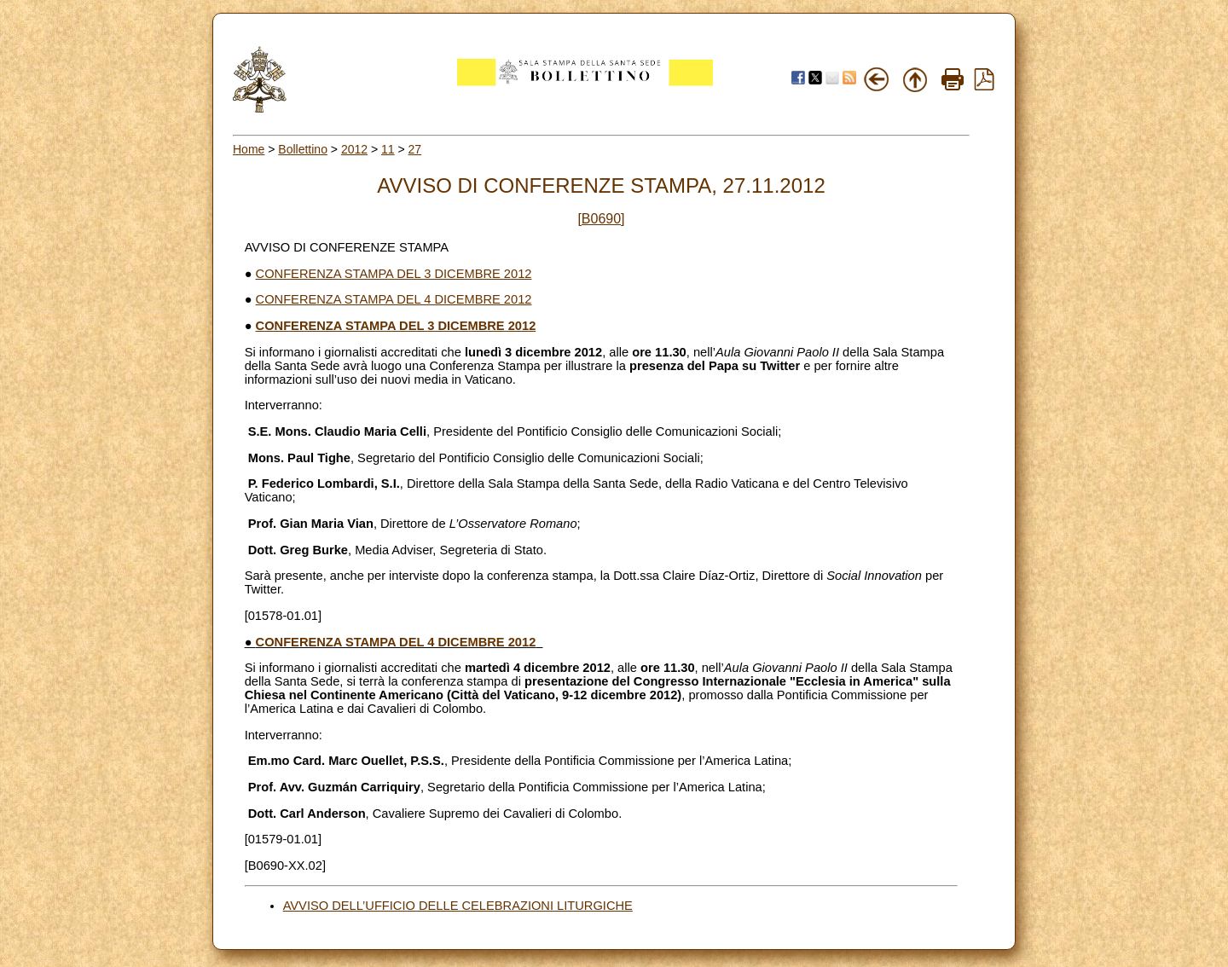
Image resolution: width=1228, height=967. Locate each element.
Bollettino (302, 149)
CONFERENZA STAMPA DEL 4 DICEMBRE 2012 (394, 299)
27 (415, 149)
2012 (354, 149)
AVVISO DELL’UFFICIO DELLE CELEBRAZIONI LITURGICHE (458, 905)
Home (248, 149)
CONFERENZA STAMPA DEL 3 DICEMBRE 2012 (394, 274)
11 (388, 149)
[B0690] (600, 218)
